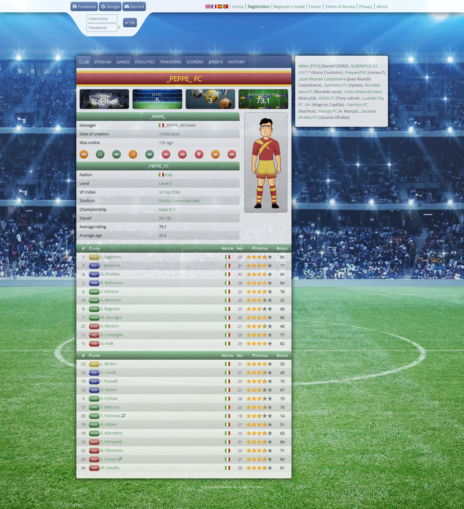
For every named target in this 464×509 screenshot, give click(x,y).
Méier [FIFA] (309, 66)
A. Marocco (110, 300)
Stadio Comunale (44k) (179, 200)
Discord (134, 6)
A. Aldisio (108, 424)
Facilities (145, 62)
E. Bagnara (110, 308)
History (236, 62)
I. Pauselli (108, 381)
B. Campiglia (111, 334)
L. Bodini (108, 363)
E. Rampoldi (111, 441)
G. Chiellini (109, 274)
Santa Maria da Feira (363, 91)
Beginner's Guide (289, 6)
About (382, 6)
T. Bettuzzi (109, 407)
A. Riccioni (109, 326)
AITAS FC (327, 98)
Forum (315, 6)
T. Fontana (110, 415)
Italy (166, 175)
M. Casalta (109, 467)
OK (130, 22)
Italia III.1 (167, 209)
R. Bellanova (111, 282)
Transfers (170, 62)
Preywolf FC (356, 72)
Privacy (365, 6)
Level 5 (165, 183)
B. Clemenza (111, 450)
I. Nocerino (110, 265)
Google (110, 6)
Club (84, 62)
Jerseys (216, 62)
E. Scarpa (108, 459)
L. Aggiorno (110, 256)
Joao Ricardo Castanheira (323, 79)
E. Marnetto (111, 433)
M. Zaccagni (111, 317)
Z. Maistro (109, 291)
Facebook (84, 6)
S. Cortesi (108, 398)
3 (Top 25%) (169, 192)
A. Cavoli (108, 372)
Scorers (194, 62)
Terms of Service (340, 6)
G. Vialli (106, 343)
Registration (259, 6)
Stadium (102, 62)
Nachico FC (357, 104)
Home (238, 6)
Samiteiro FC (335, 85)
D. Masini (108, 389)
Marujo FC (327, 111)
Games (123, 62)
